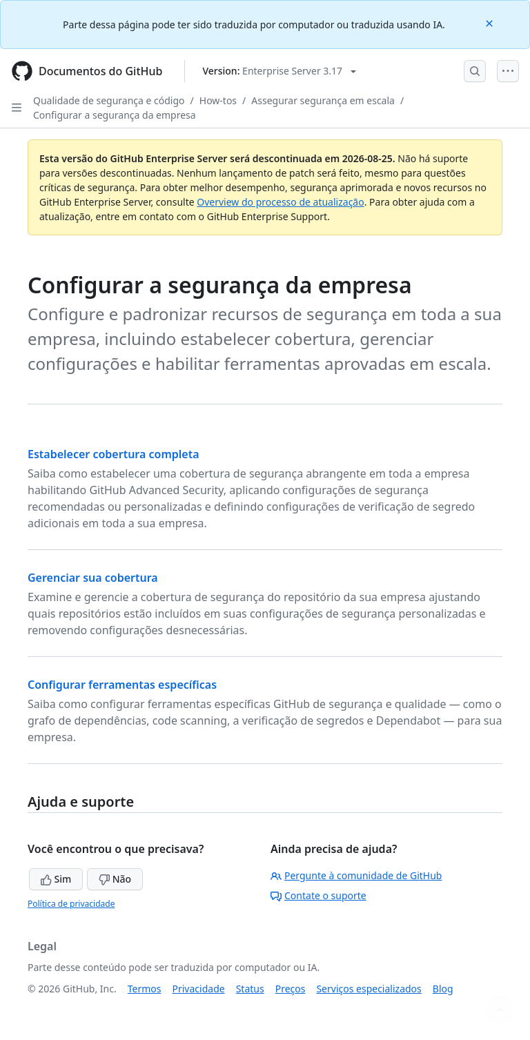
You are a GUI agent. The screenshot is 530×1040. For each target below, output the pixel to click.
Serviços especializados (368, 988)
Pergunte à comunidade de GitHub (356, 875)
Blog (443, 988)
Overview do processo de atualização (280, 201)
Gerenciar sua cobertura (93, 577)
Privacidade (199, 988)
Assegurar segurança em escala (323, 100)
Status (250, 988)
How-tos (218, 100)
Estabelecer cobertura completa (113, 454)
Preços (290, 988)
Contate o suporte (318, 895)
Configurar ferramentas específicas (122, 684)
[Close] (491, 22)
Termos (144, 988)
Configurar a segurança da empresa (114, 114)
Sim (56, 878)
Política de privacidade (71, 904)
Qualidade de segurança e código (109, 100)
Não (115, 878)
